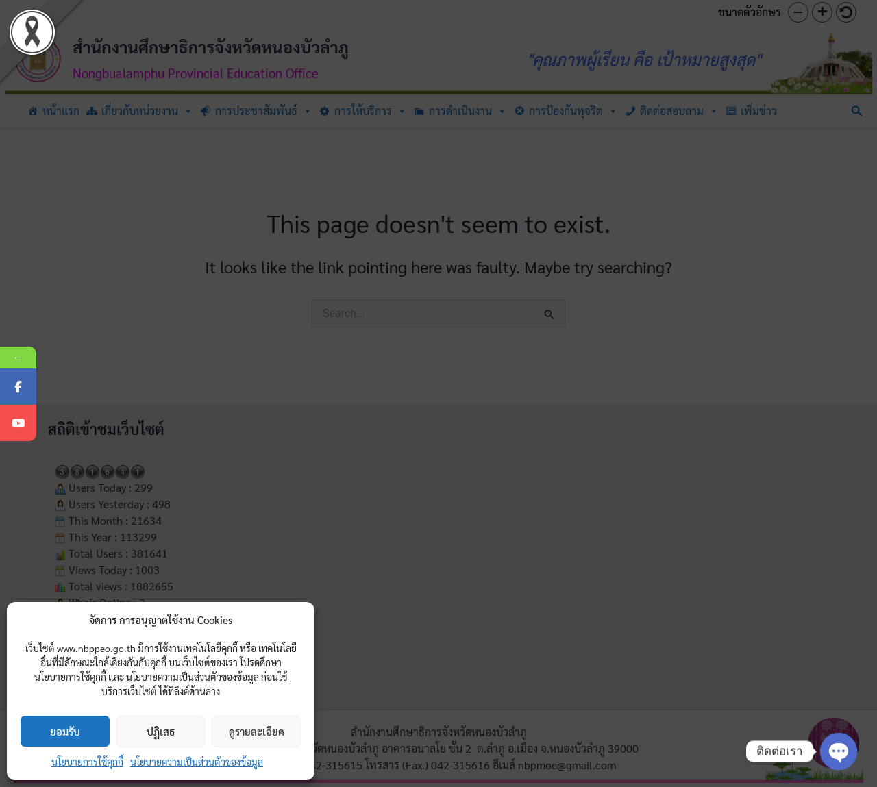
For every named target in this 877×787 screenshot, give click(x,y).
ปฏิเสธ (161, 731)
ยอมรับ (65, 731)
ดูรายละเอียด (256, 731)
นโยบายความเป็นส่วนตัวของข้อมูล (196, 761)
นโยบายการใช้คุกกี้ (87, 761)
